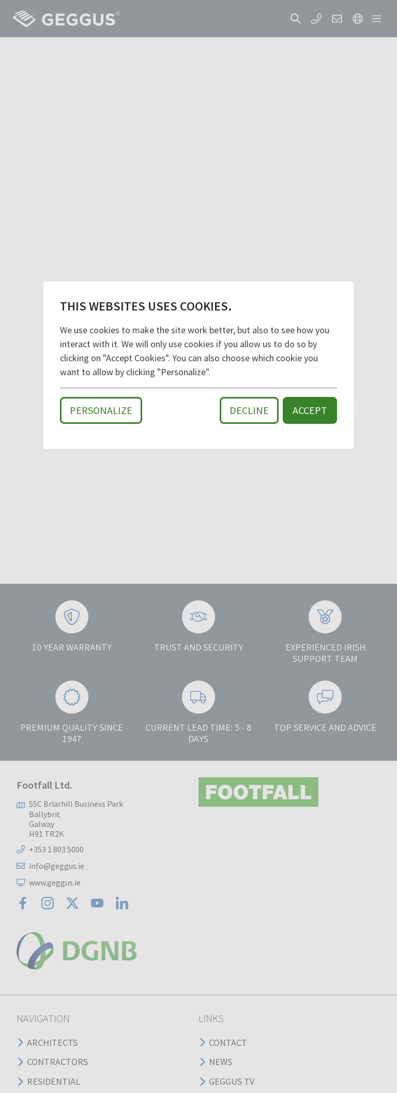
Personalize (101, 410)
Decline (249, 410)
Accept (310, 410)
